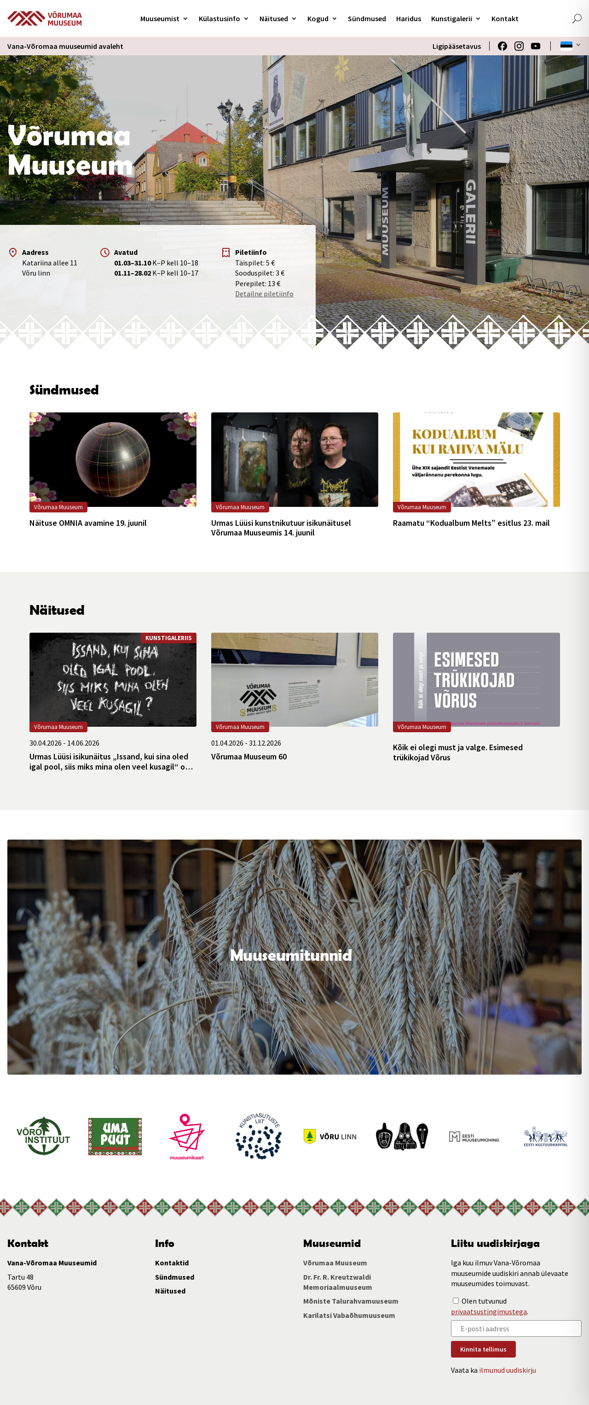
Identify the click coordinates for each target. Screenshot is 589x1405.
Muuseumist (159, 18)
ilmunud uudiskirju (507, 1370)
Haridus (408, 18)
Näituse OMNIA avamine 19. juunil (88, 523)
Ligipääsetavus (457, 46)
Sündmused (367, 18)
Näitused (274, 18)
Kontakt (505, 18)
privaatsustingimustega (489, 1311)
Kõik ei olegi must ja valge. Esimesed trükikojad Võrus (458, 752)
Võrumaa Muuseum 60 (249, 757)
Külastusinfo (219, 18)
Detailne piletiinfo (264, 293)
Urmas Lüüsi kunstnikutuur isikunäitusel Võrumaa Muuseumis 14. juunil (281, 528)
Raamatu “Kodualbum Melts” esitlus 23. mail (471, 523)
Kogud (318, 18)
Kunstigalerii (451, 18)
